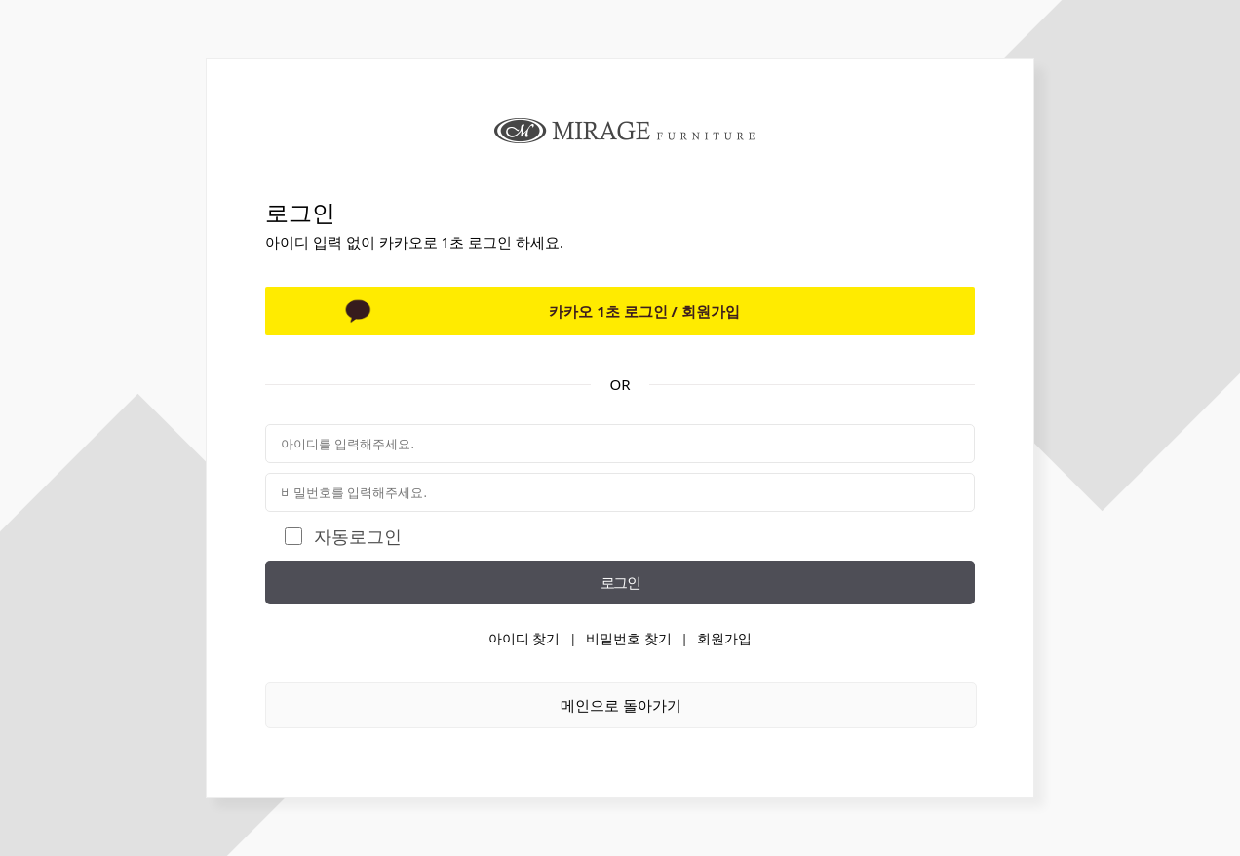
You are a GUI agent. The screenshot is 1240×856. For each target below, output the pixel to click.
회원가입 (724, 638)
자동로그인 (358, 536)
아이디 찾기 (524, 638)
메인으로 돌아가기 (621, 705)
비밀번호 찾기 (629, 638)
